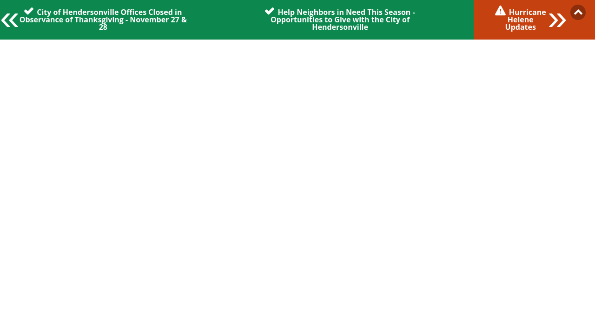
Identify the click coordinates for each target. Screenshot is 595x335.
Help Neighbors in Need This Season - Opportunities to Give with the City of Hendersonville (343, 19)
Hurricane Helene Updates (525, 19)
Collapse (578, 12)
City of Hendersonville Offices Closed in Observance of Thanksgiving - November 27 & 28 (103, 19)
